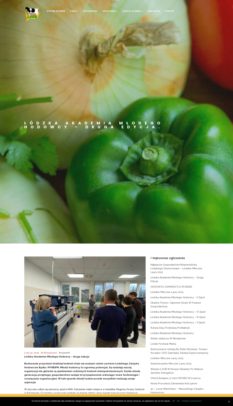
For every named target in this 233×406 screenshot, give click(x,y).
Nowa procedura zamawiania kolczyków (173, 383)
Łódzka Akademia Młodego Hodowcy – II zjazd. (177, 322)
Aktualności (90, 11)
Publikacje (154, 11)
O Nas (74, 11)
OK (173, 401)
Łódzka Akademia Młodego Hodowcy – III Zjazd (177, 317)
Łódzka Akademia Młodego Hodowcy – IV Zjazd (177, 311)
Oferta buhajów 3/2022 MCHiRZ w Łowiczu (175, 378)
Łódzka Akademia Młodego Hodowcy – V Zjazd (177, 297)
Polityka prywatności (192, 401)
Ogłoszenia (110, 11)
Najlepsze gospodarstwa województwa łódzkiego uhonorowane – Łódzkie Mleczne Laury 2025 (176, 268)
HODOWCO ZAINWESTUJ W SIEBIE (171, 286)
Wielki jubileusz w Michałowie (168, 338)
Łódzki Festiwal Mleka (163, 343)
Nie (178, 401)
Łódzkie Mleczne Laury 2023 (166, 358)
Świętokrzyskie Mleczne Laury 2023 (170, 363)
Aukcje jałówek (133, 11)
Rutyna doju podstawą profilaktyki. (170, 327)
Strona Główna (56, 11)
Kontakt (170, 11)
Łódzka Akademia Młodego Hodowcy (172, 333)
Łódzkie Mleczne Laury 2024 (166, 292)
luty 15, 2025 (31, 352)
